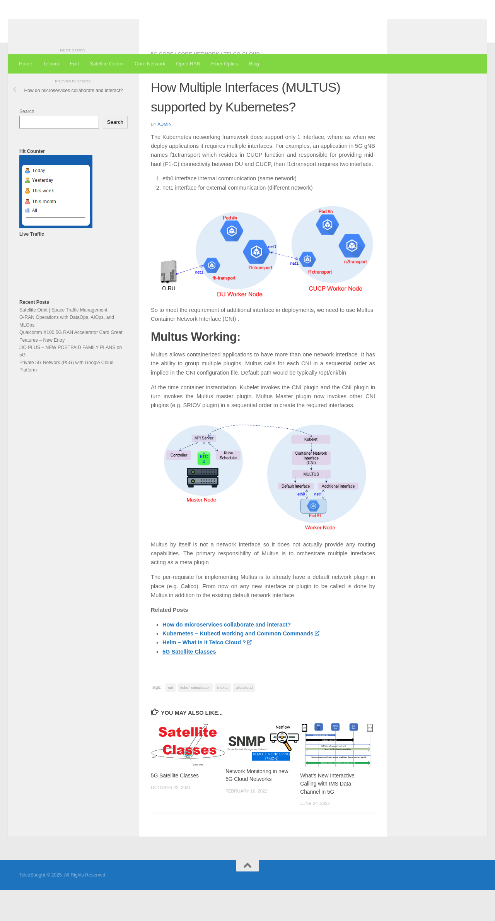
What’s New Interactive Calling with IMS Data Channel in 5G (327, 814)
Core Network (150, 64)
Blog (254, 64)
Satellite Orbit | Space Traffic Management (63, 341)
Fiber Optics (224, 64)
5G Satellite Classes (175, 807)
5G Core (162, 85)
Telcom (51, 64)
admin (164, 155)
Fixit (74, 64)
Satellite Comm (107, 64)
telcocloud (244, 718)
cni (170, 718)
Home (25, 64)
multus (223, 718)
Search (26, 142)
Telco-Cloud (242, 85)
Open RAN (188, 64)
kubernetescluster (195, 718)
